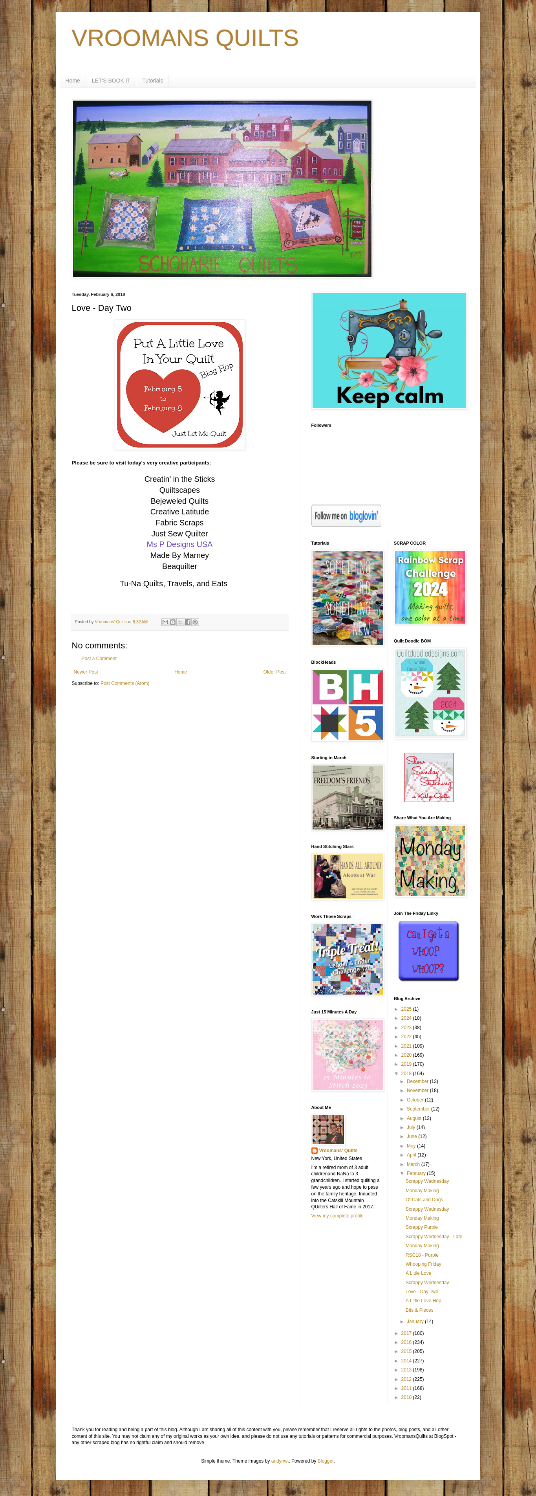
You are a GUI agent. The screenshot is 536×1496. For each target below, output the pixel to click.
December (418, 1081)
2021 (407, 1046)
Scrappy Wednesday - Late (434, 1236)
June (412, 1136)
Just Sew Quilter (179, 533)
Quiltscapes (179, 490)
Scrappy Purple (422, 1227)
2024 (407, 1018)
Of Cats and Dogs (424, 1199)
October (416, 1100)
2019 (407, 1064)
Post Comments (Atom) (125, 683)
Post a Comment (99, 658)
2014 (407, 1361)
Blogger (326, 1461)
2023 (407, 1027)
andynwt (280, 1461)
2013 (407, 1370)
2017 (407, 1333)
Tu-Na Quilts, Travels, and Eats (173, 583)
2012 (407, 1379)
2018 (407, 1073)
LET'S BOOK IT (111, 80)
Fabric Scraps (179, 522)
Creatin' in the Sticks (180, 479)
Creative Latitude (179, 511)
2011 (407, 1388)
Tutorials (152, 80)
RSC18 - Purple (422, 1255)
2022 (407, 1036)
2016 (407, 1342)
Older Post (274, 672)
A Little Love (418, 1273)
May (412, 1146)
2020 (407, 1055)
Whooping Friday (423, 1264)
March (414, 1164)
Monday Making (422, 1190)
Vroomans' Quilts (338, 1150)
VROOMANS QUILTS (185, 38)
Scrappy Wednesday (427, 1181)
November (418, 1090)
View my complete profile (337, 1216)
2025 (407, 1009)
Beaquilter (179, 566)
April (412, 1155)
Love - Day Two (422, 1291)
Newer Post (86, 672)
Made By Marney (179, 555)
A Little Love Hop (423, 1300)
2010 (407, 1397)
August (415, 1118)
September (419, 1109)
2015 (407, 1351)
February (417, 1173)
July (412, 1127)
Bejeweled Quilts (180, 501)
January (416, 1321)
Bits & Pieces (420, 1310)
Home (73, 80)
